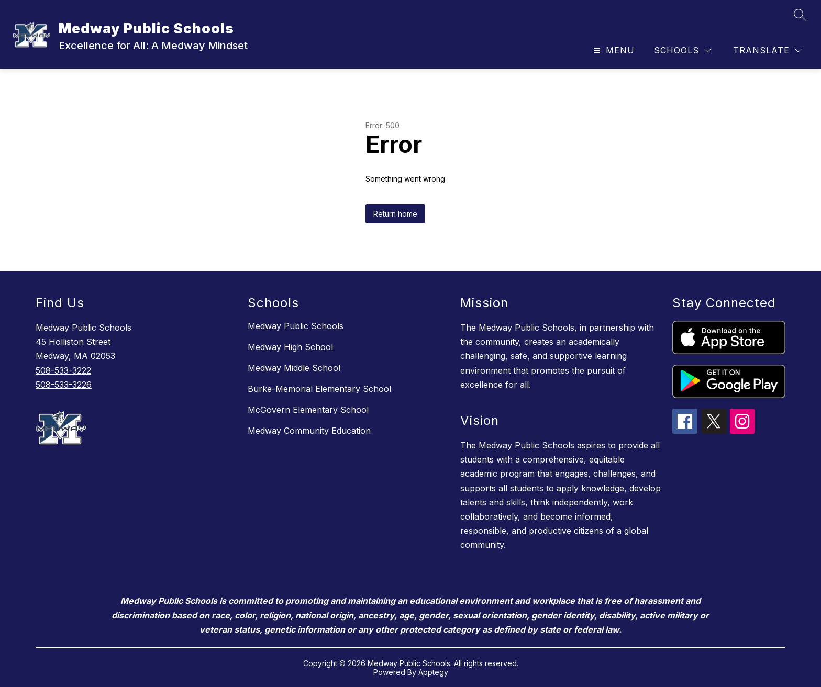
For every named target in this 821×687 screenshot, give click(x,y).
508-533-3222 (63, 370)
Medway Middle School (294, 368)
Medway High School (290, 347)
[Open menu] (613, 50)
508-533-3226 (64, 384)
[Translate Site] (767, 50)
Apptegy (433, 672)
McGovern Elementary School (308, 409)
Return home (395, 213)
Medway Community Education (309, 430)
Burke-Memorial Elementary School (319, 389)
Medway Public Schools (295, 326)
